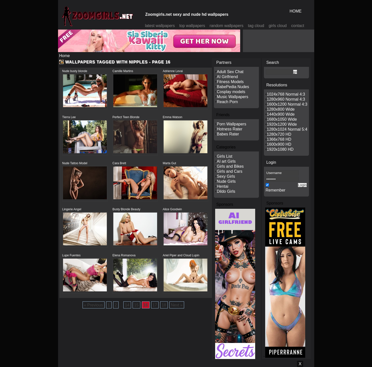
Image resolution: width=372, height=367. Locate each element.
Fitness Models (230, 82)
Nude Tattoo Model (75, 163)
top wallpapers (192, 26)
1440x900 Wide (281, 114)
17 (155, 305)
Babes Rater (228, 134)
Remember (275, 190)
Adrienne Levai (173, 71)
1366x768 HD (279, 139)
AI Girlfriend (227, 77)
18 (164, 305)
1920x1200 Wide (282, 124)
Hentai (222, 186)
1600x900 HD (279, 144)
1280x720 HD (279, 134)
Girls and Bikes (230, 166)
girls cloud (278, 26)
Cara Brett (119, 163)
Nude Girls (226, 181)
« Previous (93, 305)
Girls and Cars (229, 171)
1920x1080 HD (280, 149)
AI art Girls (226, 161)
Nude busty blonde (74, 71)
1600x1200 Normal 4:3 (287, 104)
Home (64, 56)
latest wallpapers (160, 26)
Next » (176, 305)
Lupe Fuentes (71, 255)
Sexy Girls (226, 176)
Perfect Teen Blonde (126, 117)
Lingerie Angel (71, 209)
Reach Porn (227, 102)
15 (136, 305)
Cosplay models (231, 92)
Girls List (224, 156)
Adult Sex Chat (230, 72)
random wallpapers (226, 26)
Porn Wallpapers (231, 124)
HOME (296, 11)
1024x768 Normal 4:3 (286, 94)
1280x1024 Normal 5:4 (287, 129)
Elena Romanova (124, 255)
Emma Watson (172, 117)
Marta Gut (169, 163)
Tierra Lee (69, 117)
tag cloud (256, 26)
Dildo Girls (226, 191)
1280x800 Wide (281, 109)
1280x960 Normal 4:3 (286, 99)
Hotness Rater (229, 129)
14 (127, 305)
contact (297, 26)
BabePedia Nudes (233, 87)
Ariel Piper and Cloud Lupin (181, 255)
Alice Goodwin (172, 209)
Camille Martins (123, 71)
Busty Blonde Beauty (126, 209)
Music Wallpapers (232, 97)
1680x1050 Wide (282, 119)
